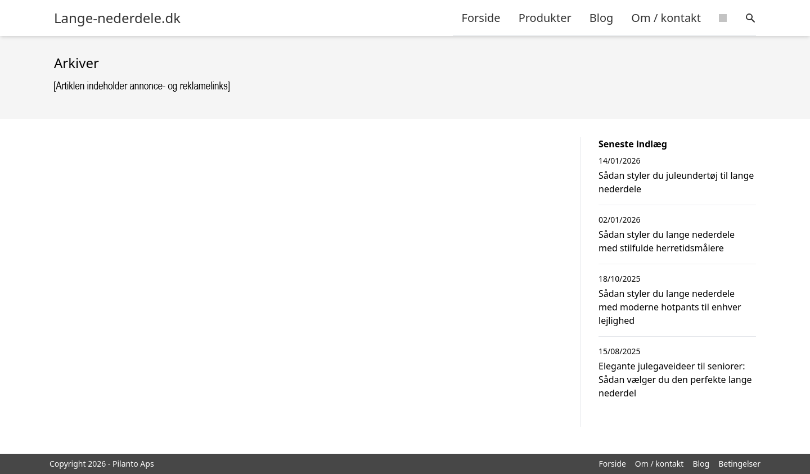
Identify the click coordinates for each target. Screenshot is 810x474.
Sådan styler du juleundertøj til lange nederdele (676, 182)
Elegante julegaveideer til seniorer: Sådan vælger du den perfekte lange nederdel (675, 379)
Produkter (545, 17)
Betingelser (739, 463)
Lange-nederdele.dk (117, 18)
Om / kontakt (666, 17)
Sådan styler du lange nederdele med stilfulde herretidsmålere (666, 241)
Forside (481, 17)
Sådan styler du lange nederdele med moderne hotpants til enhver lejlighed (669, 307)
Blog (602, 17)
